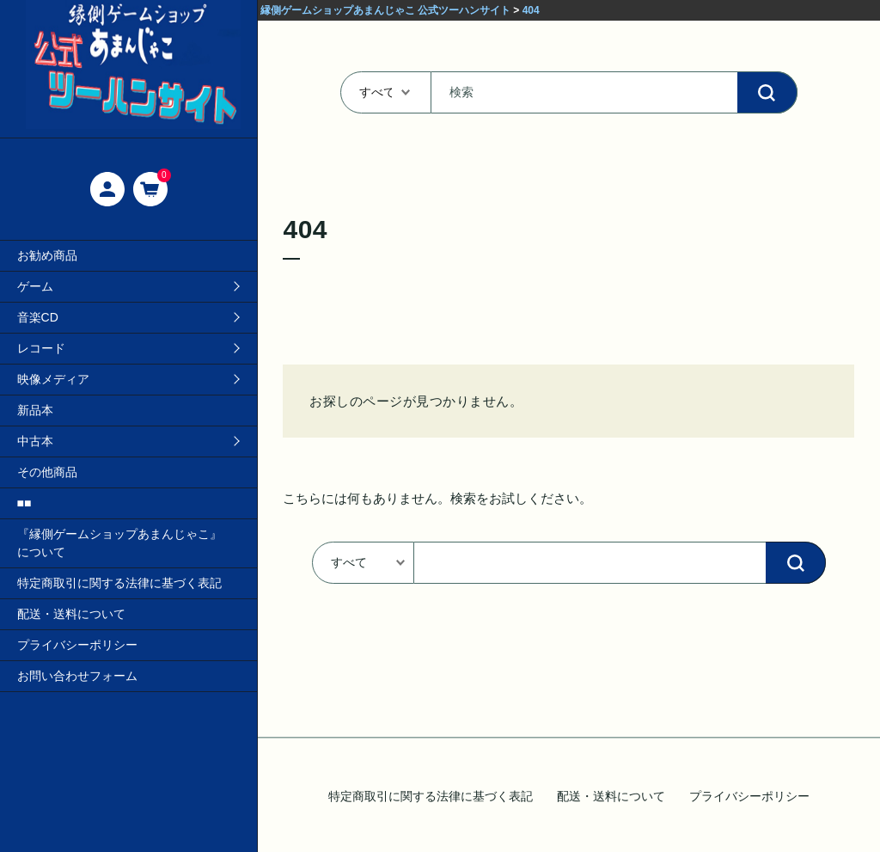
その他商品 (47, 472)
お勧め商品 (47, 255)
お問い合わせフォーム (77, 676)
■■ (24, 503)
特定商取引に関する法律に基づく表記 (119, 583)
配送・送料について (71, 614)
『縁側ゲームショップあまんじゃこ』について (119, 543)
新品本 (35, 410)
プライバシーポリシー (77, 645)
